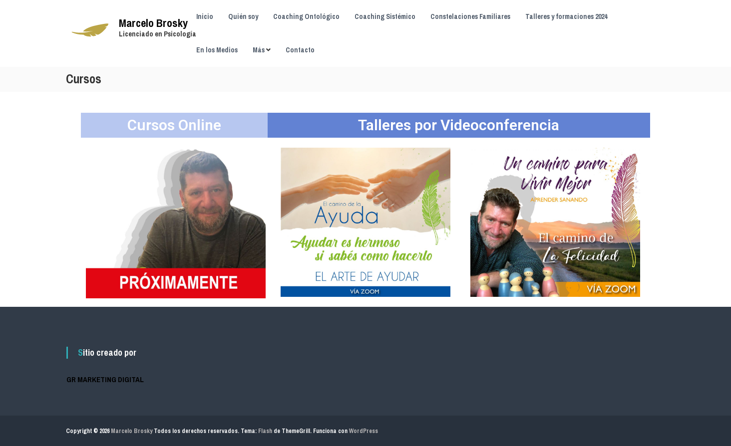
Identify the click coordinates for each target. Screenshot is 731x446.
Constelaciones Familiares (470, 16)
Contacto (300, 49)
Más (259, 49)
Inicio (204, 16)
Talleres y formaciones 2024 (566, 16)
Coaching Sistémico (385, 16)
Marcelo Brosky (153, 22)
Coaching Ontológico (306, 16)
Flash (265, 431)
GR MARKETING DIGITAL (105, 379)
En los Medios (217, 49)
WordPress (363, 431)
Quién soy (243, 16)
